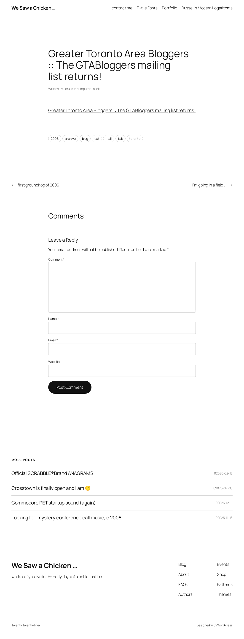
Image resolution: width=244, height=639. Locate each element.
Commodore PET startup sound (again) (53, 503)
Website (54, 361)
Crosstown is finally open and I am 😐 (51, 488)
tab (120, 138)
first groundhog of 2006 (38, 185)
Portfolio (169, 8)
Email (53, 340)
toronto (134, 138)
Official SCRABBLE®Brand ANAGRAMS (52, 473)
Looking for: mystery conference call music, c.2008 (66, 517)
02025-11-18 (224, 517)
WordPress (225, 625)
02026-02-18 (223, 473)
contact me (122, 8)
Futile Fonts (147, 8)
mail (109, 138)
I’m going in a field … (209, 185)
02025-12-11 (224, 503)
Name (53, 318)
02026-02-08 (223, 488)
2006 (55, 138)
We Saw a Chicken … (33, 8)
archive (70, 138)
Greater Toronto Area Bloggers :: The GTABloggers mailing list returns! (122, 110)
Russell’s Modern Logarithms (207, 8)
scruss (68, 88)
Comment (56, 259)
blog (85, 138)
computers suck (88, 88)
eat (96, 138)
